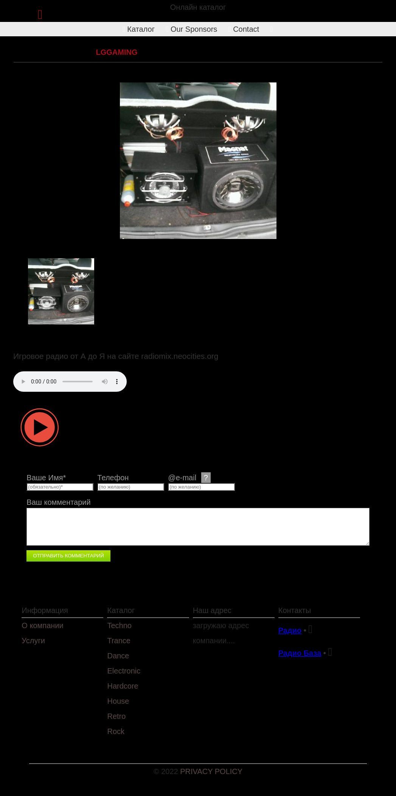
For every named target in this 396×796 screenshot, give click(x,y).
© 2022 (167, 771)
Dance (118, 656)
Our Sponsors (191, 29)
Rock (115, 731)
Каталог (139, 29)
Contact (243, 29)
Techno (119, 625)
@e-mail (189, 477)
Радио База (299, 653)
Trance (118, 640)
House (118, 701)
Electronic (69, 52)
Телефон (113, 477)
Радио (289, 630)
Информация (45, 610)
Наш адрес (212, 610)
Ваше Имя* (46, 477)
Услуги (33, 640)
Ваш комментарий (58, 502)
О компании (42, 625)
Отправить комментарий (68, 556)
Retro (116, 716)
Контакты (294, 610)
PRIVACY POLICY (211, 771)
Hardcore (122, 686)
